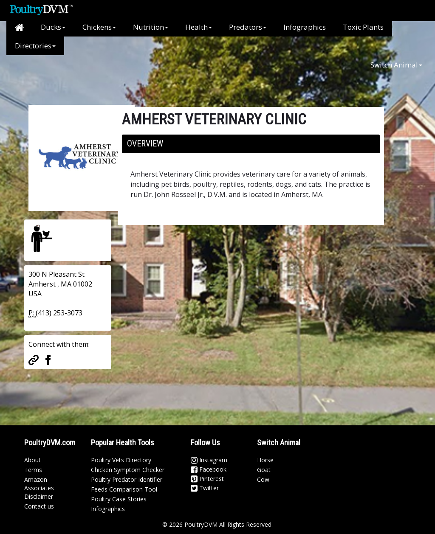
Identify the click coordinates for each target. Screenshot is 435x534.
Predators (247, 27)
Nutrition (150, 27)
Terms (33, 470)
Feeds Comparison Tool (124, 489)
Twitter (205, 488)
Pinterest (207, 479)
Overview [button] (145, 143)
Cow (263, 479)
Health (198, 27)
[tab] (251, 144)
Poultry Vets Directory (121, 460)
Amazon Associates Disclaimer (39, 487)
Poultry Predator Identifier (126, 479)
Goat (264, 470)
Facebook (208, 469)
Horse (265, 460)
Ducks (53, 27)
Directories (35, 46)
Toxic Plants (363, 27)
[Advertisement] (166, 74)
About (32, 460)
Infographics (304, 27)
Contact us (39, 506)
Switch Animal (396, 65)
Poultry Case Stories (119, 499)
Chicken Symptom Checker (127, 470)
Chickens (99, 27)
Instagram (209, 460)
